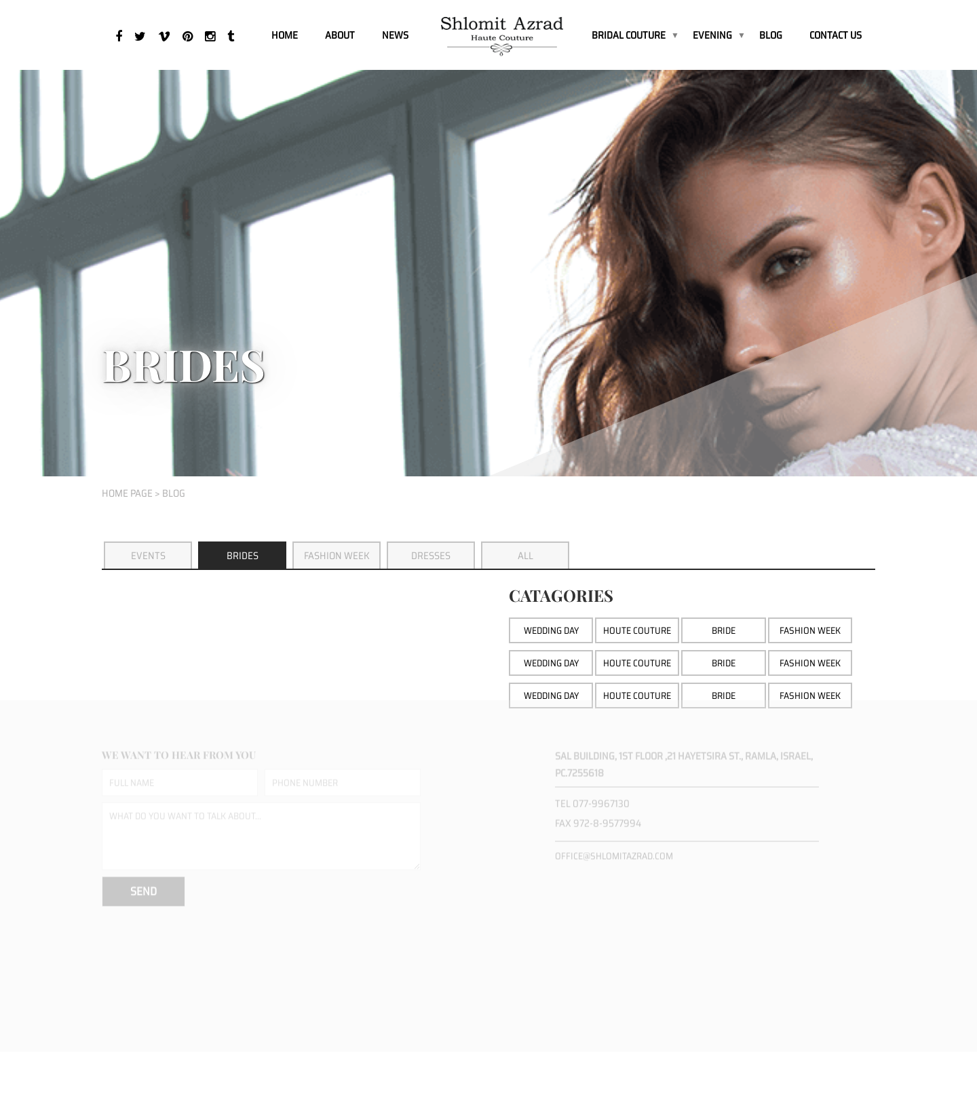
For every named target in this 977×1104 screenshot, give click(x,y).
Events (148, 556)
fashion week (810, 690)
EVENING (712, 35)
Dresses (431, 556)
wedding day (551, 690)
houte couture (637, 690)
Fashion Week (337, 556)
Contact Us (835, 35)
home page (127, 493)
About (340, 35)
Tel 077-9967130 (592, 796)
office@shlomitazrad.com (614, 848)
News (395, 35)
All (525, 556)
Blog (770, 35)
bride (723, 690)
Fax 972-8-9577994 (598, 815)
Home (284, 35)
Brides (242, 556)
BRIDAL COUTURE (629, 35)
